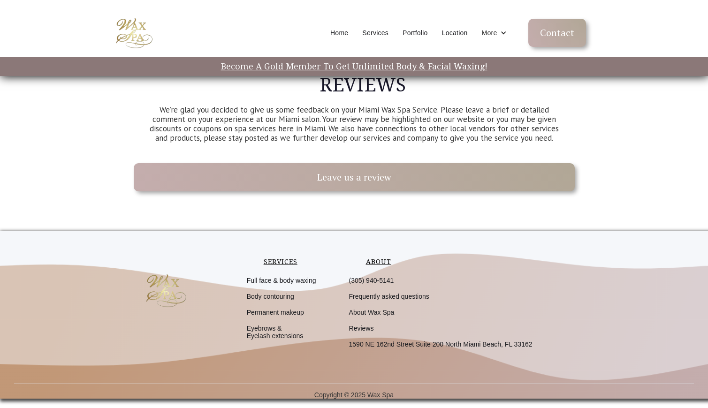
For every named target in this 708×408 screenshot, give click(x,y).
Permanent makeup (275, 312)
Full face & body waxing (281, 280)
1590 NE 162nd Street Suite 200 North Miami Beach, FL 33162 (441, 344)
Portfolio (415, 33)
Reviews (361, 328)
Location (455, 33)
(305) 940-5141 (371, 280)
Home (339, 33)
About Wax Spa (372, 312)
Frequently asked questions (389, 296)
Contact (557, 32)
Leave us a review (354, 177)
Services (375, 33)
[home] (133, 33)
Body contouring (270, 296)
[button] (494, 33)
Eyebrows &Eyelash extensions (275, 332)
